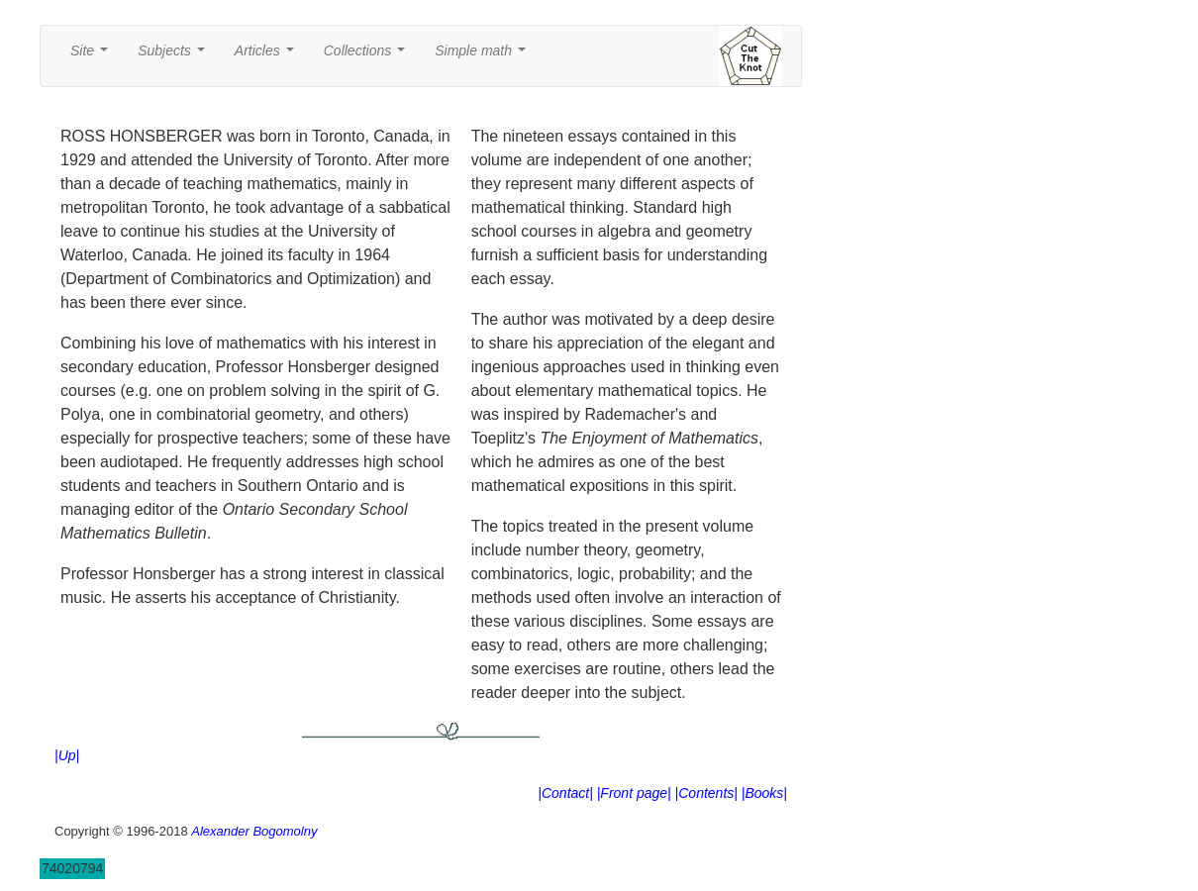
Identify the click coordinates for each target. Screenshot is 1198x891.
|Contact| (565, 793)
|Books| (764, 793)
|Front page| (634, 793)
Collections (368, 56)
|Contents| (706, 793)
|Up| (66, 755)
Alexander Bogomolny (254, 831)
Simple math (484, 56)
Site (93, 56)
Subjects (175, 56)
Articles (268, 56)
